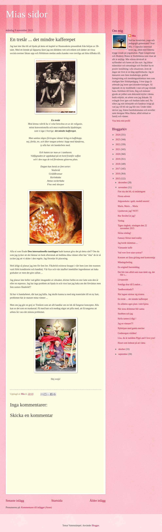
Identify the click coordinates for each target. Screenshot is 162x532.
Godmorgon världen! (127, 333)
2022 (118, 144)
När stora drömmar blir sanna (131, 309)
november (123, 187)
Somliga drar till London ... (130, 284)
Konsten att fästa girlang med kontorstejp (136, 257)
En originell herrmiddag (128, 267)
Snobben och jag (125, 313)
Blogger (95, 525)
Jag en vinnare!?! (125, 323)
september (123, 354)
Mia (134, 36)
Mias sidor (26, 14)
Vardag (121, 221)
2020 (118, 154)
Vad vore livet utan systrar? (130, 252)
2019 (118, 159)
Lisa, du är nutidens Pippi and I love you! (136, 338)
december (123, 182)
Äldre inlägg (98, 500)
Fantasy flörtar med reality (130, 238)
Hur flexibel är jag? (126, 216)
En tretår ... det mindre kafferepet (133, 299)
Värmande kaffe (125, 247)
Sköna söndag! (124, 233)
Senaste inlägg (15, 500)
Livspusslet (123, 279)
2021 (118, 149)
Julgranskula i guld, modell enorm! (133, 201)
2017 (118, 168)
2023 (118, 139)
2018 (118, 164)
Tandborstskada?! (126, 289)
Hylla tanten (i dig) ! (127, 318)
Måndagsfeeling (125, 262)
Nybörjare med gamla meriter (131, 328)
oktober (122, 349)
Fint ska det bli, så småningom (131, 191)
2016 (118, 173)
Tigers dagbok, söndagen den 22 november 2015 (132, 227)
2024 (118, 134)
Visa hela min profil (121, 121)
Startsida (57, 500)
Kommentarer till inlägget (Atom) (36, 507)
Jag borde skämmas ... (128, 243)
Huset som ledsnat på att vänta (131, 343)
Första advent (124, 196)
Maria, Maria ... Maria (128, 206)
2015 (118, 178)
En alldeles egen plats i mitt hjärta (133, 304)
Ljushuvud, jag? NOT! (128, 211)
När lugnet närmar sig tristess (131, 294)
